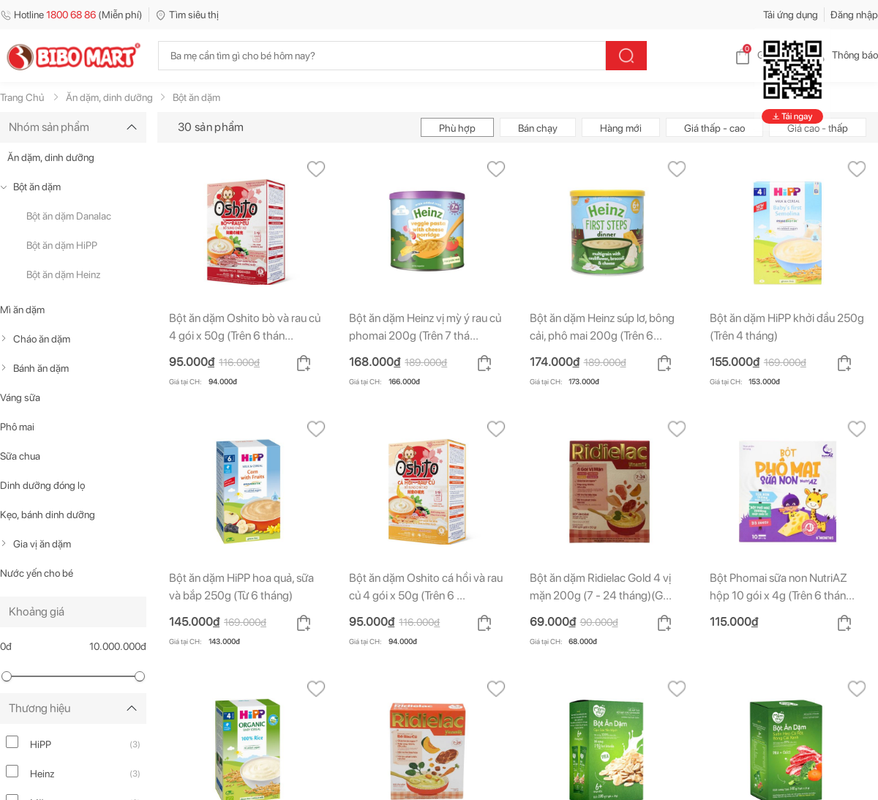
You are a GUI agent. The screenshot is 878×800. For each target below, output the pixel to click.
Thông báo (843, 55)
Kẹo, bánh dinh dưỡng (47, 514)
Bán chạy (538, 128)
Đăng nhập (854, 14)
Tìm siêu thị (187, 14)
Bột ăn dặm (37, 186)
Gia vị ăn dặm (42, 544)
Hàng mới (621, 128)
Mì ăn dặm (22, 309)
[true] (6, 186)
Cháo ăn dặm (41, 339)
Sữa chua (20, 456)
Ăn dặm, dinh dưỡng (50, 157)
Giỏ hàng (765, 55)
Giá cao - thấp (817, 128)
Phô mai (17, 427)
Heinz (42, 774)
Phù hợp (457, 128)
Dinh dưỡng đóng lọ (42, 485)
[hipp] (12, 742)
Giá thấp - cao (714, 128)
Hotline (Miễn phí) (71, 14)
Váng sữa (20, 397)
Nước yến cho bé (36, 573)
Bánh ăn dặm (41, 368)
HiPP (40, 744)
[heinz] (12, 771)
